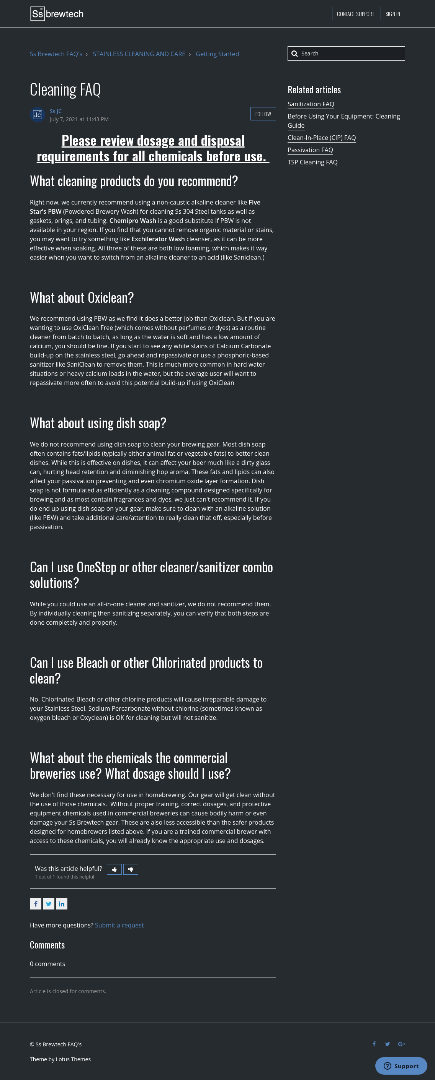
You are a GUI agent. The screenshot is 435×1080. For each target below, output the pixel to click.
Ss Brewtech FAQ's (56, 54)
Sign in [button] (393, 14)
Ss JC (56, 111)
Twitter (48, 903)
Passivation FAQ (310, 150)
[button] (114, 869)
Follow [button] (263, 114)
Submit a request (119, 925)
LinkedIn (61, 903)
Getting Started (217, 54)
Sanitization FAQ (311, 104)
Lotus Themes (73, 1059)
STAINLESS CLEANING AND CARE (139, 54)
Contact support (355, 14)
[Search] (346, 53)
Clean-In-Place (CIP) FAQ (322, 137)
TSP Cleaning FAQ (313, 162)
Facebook (35, 903)
